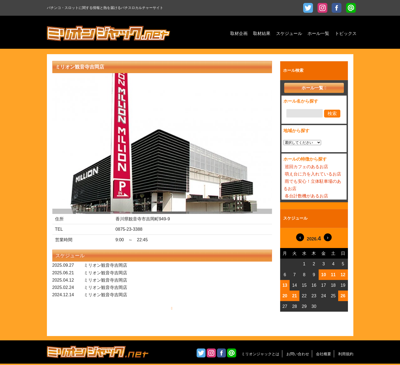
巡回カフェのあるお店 (306, 166)
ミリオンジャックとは (260, 355)
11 (333, 274)
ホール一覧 (312, 88)
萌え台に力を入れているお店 (313, 174)
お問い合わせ (297, 355)
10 (323, 274)
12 (343, 274)
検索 (332, 113)
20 (284, 296)
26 (343, 296)
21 (294, 296)
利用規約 (345, 355)
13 (284, 285)
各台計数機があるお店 (306, 196)
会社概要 (323, 355)
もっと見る (160, 309)
